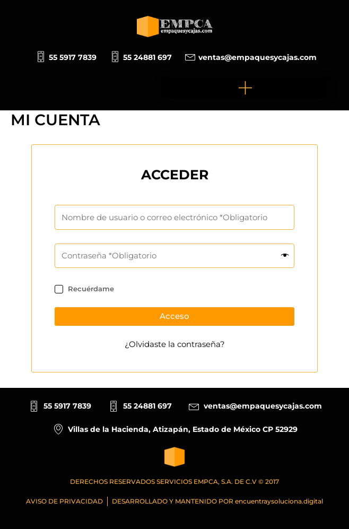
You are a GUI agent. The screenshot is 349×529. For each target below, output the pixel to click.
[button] (245, 88)
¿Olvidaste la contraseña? (175, 344)
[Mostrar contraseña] (285, 256)
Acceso (174, 316)
